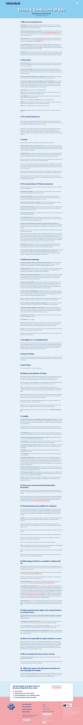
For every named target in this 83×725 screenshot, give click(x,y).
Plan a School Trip (26, 704)
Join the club (56, 687)
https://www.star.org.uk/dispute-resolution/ (35, 594)
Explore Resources (27, 709)
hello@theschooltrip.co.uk (40, 39)
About (44, 704)
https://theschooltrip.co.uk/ (36, 99)
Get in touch (27, 719)
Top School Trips (46, 709)
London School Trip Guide (48, 711)
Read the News (26, 711)
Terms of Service (68, 709)
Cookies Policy (45, 716)
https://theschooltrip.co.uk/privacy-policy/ (40, 500)
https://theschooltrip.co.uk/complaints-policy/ (32, 573)
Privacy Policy (45, 718)
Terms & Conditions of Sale (47, 720)
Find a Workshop (26, 706)
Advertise (45, 706)
